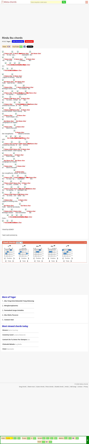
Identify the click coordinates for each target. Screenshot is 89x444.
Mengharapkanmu (11, 354)
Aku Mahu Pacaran (11, 364)
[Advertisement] (44, 19)
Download (29, 41)
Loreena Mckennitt (20, 384)
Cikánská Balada (8, 393)
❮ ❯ (8, 46)
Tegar (8, 41)
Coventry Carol (7, 384)
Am (37, 295)
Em (52, 295)
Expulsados (10, 398)
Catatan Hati (9, 368)
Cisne (4, 398)
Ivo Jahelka (18, 393)
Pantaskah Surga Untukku (14, 359)
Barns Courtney (13, 379)
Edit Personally (18, 41)
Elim (28, 388)
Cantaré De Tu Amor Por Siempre (14, 388)
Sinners (5, 379)
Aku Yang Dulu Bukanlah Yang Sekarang (19, 350)
